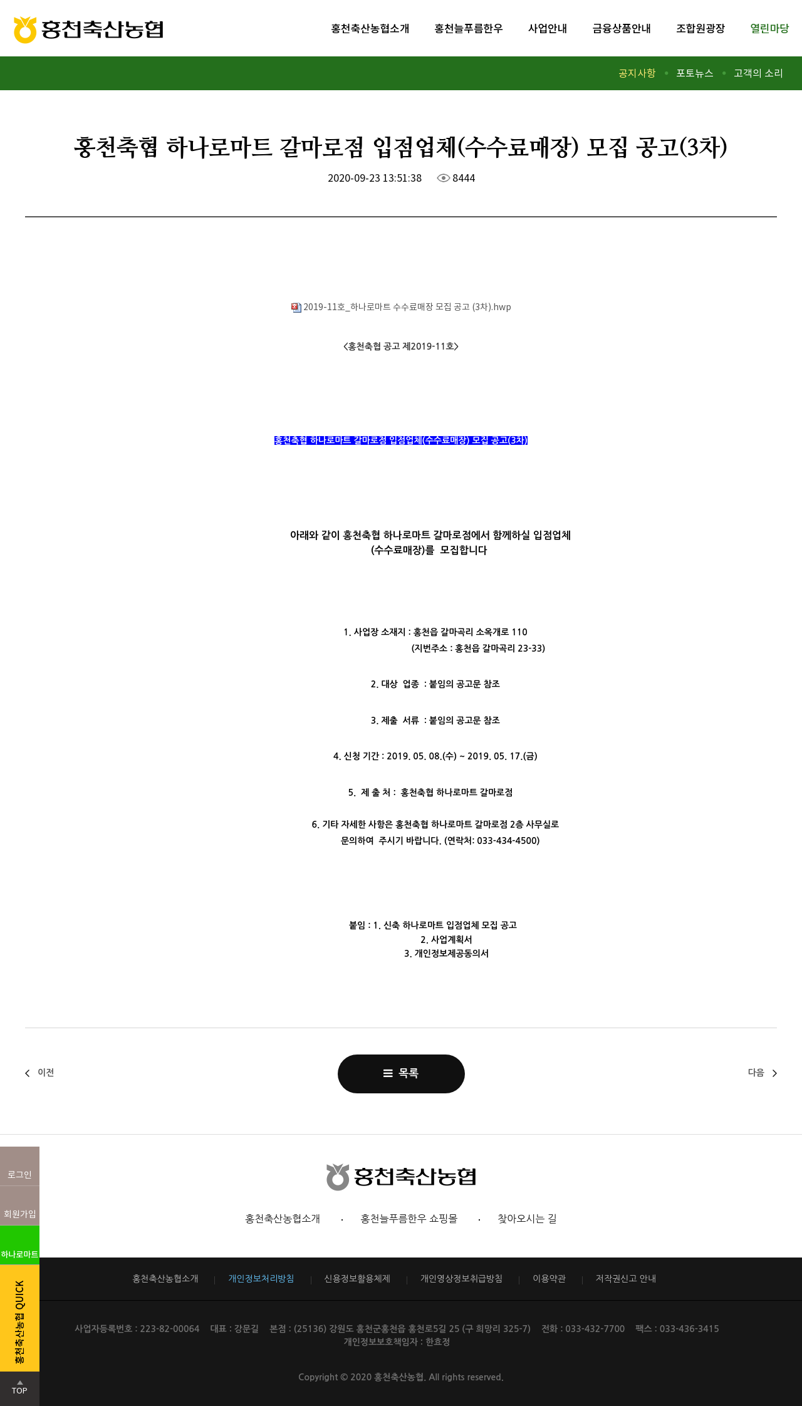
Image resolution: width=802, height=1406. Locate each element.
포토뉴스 (695, 73)
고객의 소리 (758, 73)
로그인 (20, 1174)
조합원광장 (700, 28)
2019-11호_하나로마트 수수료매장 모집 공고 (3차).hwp (401, 307)
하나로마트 (20, 1254)
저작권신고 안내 (626, 1278)
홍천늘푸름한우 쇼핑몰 (408, 1219)
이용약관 (549, 1278)
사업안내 (548, 28)
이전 (46, 1072)
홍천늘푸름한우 (468, 28)
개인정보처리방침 (261, 1278)
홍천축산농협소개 (370, 28)
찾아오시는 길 (527, 1219)
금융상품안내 (621, 28)
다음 (756, 1072)
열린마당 (769, 28)
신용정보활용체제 (357, 1278)
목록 (401, 1073)
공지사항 (637, 73)
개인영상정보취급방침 (461, 1278)
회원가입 (20, 1214)
